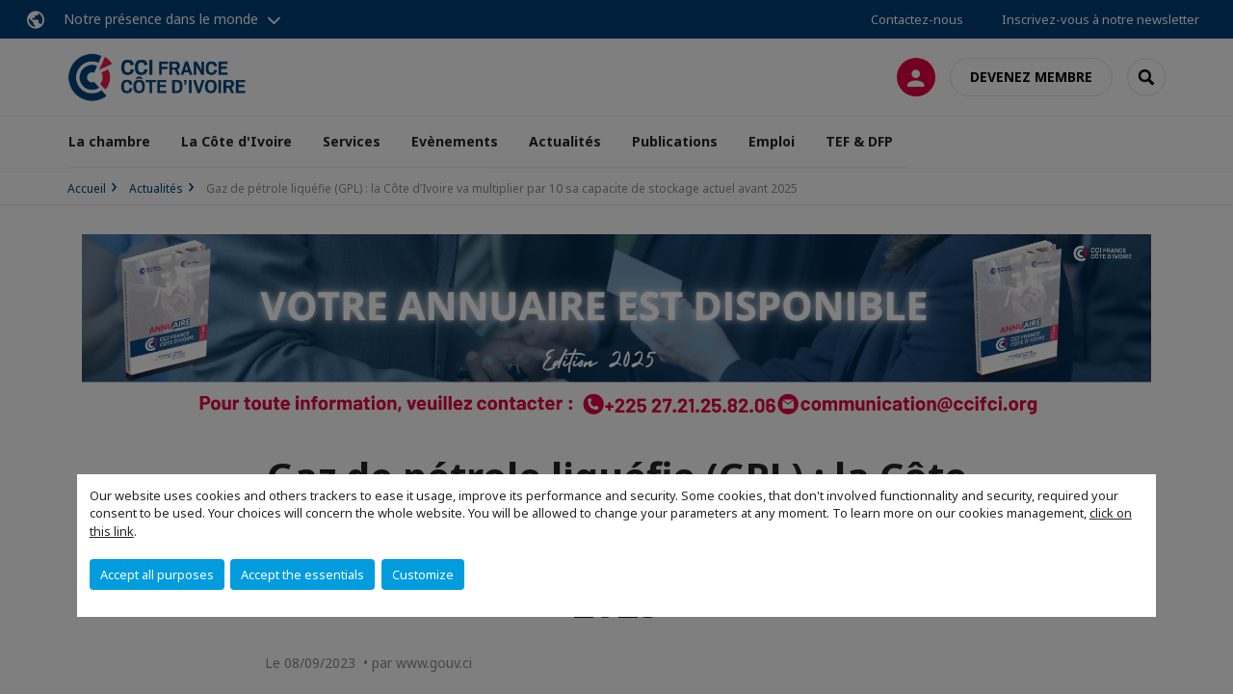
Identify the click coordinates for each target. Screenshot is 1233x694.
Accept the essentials (302, 574)
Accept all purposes (157, 574)
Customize (423, 574)
